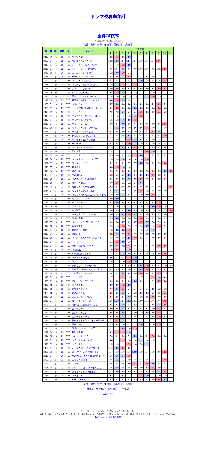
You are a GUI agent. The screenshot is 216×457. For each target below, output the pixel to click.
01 (51, 57)
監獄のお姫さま (79, 312)
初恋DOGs (77, 175)
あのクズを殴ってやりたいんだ (87, 368)
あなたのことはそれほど (83, 371)
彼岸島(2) (76, 167)
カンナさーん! (78, 308)
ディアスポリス (79, 206)
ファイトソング (79, 163)
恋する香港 (77, 285)
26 (62, 135)
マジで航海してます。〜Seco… (87, 116)
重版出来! (76, 234)
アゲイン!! (77, 375)
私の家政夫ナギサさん (82, 61)
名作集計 (101, 388)
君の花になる (78, 293)
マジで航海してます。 (82, 120)
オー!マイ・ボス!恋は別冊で (85, 352)
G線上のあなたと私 (81, 253)
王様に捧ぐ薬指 (79, 360)
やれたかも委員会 (80, 92)
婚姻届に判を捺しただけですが (87, 269)
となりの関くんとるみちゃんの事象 (89, 194)
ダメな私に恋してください (84, 214)
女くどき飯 (77, 344)
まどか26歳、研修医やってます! (87, 108)
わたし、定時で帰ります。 (84, 69)
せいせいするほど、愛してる (85, 222)
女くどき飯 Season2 (82, 340)
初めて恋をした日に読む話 (84, 179)
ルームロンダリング (81, 73)
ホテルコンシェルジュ (82, 131)
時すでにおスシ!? (80, 198)
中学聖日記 (77, 210)
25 (62, 57)
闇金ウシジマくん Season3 (85, 96)
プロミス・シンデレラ (82, 147)
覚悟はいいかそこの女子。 (84, 328)
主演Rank (108, 393)
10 (51, 73)
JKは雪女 (76, 249)
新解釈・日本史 (79, 230)
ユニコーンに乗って (81, 80)
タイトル (89, 51)
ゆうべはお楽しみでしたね (84, 84)
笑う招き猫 (77, 57)
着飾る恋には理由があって (84, 305)
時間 (62, 51)
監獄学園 (76, 151)
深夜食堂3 (77, 226)
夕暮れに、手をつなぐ (82, 88)
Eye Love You (78, 379)
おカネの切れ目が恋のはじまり (87, 348)
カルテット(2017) (80, 316)
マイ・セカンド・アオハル (84, 128)
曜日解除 (118, 44)
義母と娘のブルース (81, 301)
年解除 (107, 44)
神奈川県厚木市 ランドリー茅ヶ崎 (88, 320)
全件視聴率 (108, 36)
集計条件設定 (115, 417)
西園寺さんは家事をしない (84, 265)
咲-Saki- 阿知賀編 (80, 257)
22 (62, 61)
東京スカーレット (80, 202)
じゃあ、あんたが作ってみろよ (87, 238)
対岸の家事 (77, 218)
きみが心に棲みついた (82, 297)
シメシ (75, 242)
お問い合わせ (101, 417)
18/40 (75, 363)
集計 (86, 44)
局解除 (128, 44)
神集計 (90, 388)
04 (51, 65)
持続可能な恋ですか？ (82, 246)
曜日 (56, 51)
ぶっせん (76, 155)
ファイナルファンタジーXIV (85, 159)
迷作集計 (112, 388)
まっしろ (76, 112)
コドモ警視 (77, 277)
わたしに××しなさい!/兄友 (84, 65)
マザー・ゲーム (79, 124)
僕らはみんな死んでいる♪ (84, 135)
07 (51, 61)
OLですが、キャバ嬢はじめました (88, 356)
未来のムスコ (78, 104)
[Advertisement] (108, 7)
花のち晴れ (77, 171)
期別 (92, 44)
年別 (99, 44)
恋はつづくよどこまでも (83, 281)
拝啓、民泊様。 (79, 183)
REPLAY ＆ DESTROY (83, 76)
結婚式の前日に (79, 289)
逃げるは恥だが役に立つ (83, 187)
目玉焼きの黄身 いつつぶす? (85, 100)
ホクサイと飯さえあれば (83, 139)
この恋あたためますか (82, 273)
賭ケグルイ (77, 324)
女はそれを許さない (81, 336)
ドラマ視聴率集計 (108, 16)
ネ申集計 (124, 388)
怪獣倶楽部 (77, 332)
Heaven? (76, 143)
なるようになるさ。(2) (83, 191)
